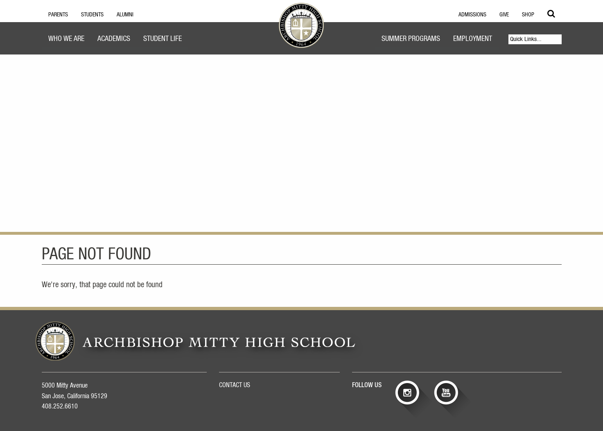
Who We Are (66, 39)
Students (92, 15)
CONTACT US (234, 385)
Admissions (472, 15)
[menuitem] (66, 40)
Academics (113, 39)
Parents (58, 15)
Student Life (162, 39)
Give (504, 15)
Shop (528, 15)
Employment (472, 39)
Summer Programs (411, 39)
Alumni (125, 15)
